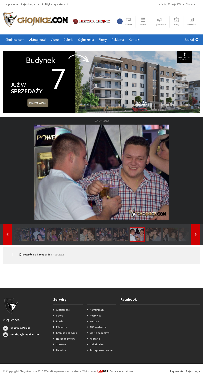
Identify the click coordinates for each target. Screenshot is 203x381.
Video (55, 39)
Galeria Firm (97, 344)
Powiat (60, 321)
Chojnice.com (15, 39)
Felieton (61, 350)
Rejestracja (28, 4)
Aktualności (63, 309)
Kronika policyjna (66, 333)
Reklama (117, 39)
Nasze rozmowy (65, 338)
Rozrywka (95, 315)
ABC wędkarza (98, 327)
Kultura (94, 321)
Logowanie (11, 4)
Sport (59, 315)
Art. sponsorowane (101, 350)
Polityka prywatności (55, 4)
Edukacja (61, 327)
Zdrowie (61, 344)
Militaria (95, 338)
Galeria (68, 39)
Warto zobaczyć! (100, 333)
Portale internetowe (121, 371)
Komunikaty (97, 309)
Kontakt (135, 39)
